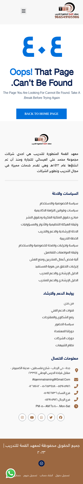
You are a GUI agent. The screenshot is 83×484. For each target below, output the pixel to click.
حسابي (17, 475)
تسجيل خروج (30, 475)
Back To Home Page (42, 113)
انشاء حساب (46, 475)
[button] (23, 11)
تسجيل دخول (62, 475)
